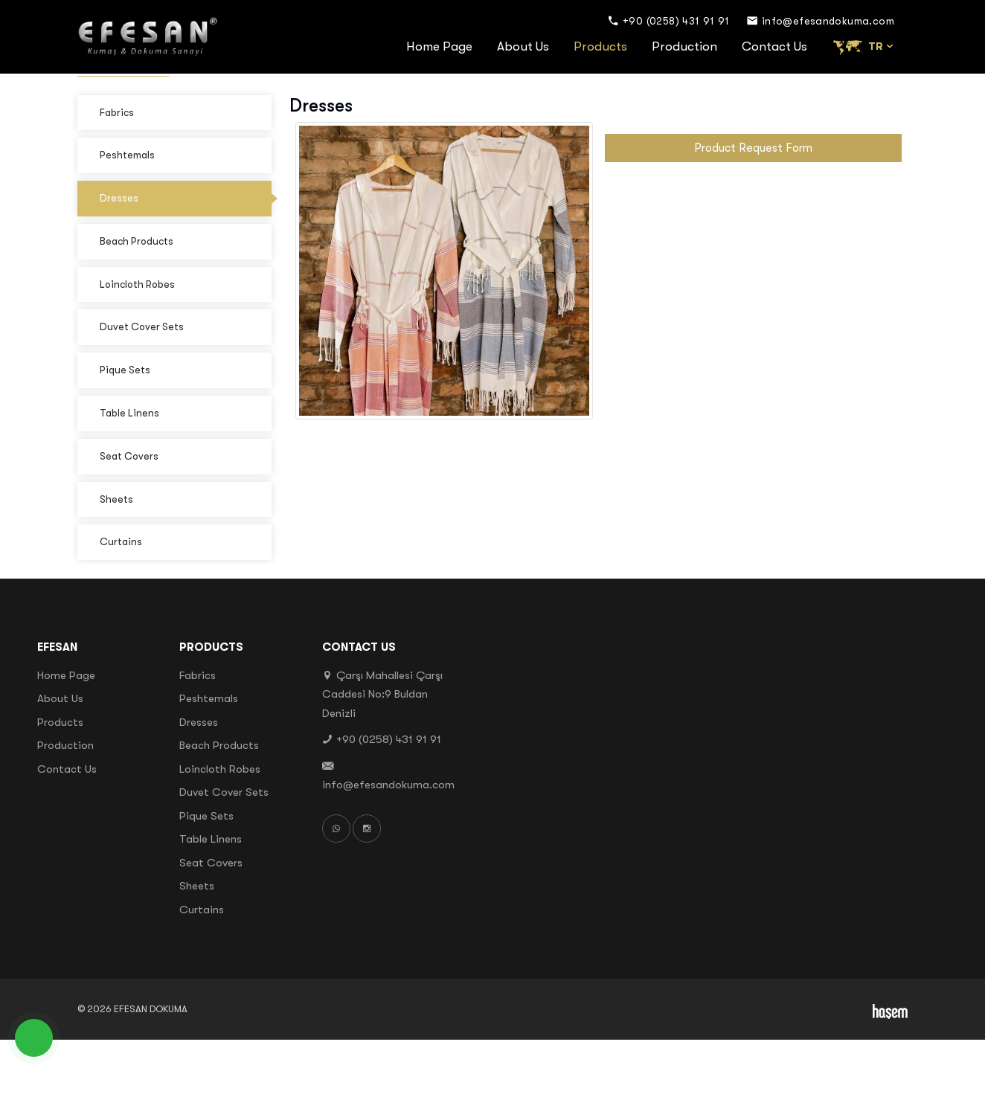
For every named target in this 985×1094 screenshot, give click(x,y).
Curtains (121, 596)
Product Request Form (753, 202)
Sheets (116, 553)
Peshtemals (127, 209)
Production (684, 46)
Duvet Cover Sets (142, 381)
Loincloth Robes (137, 338)
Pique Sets (125, 424)
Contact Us (774, 46)
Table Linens (129, 467)
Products (600, 46)
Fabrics (117, 167)
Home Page (439, 46)
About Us (523, 46)
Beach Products (136, 295)
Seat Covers (129, 510)
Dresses (119, 252)
